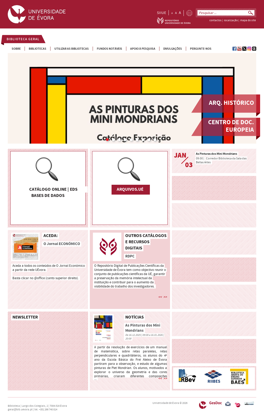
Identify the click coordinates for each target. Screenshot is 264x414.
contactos (215, 20)
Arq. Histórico (231, 103)
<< (160, 297)
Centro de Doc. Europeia (231, 126)
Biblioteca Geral (20, 40)
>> (165, 297)
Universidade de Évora (165, 403)
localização (231, 20)
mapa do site (248, 20)
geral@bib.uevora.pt (20, 409)
